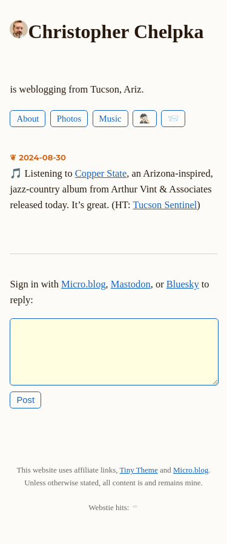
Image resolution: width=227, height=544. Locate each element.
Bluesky (182, 284)
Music (110, 118)
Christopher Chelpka (115, 31)
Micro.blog (83, 284)
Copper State (101, 173)
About (27, 118)
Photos (69, 118)
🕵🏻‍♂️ (144, 118)
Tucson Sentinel (165, 205)
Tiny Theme (139, 479)
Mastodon (131, 284)
